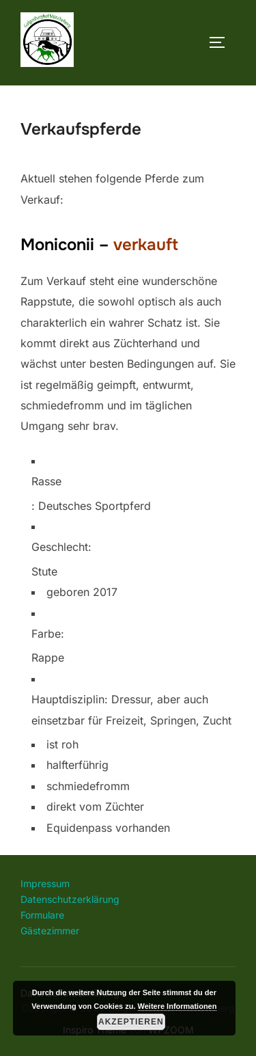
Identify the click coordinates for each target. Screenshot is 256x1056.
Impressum (45, 883)
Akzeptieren (131, 1022)
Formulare (42, 915)
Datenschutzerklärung (69, 899)
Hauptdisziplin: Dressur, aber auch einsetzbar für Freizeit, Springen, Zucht (131, 709)
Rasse (46, 481)
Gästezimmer (49, 930)
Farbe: (47, 633)
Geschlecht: (61, 547)
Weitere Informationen (177, 1006)
